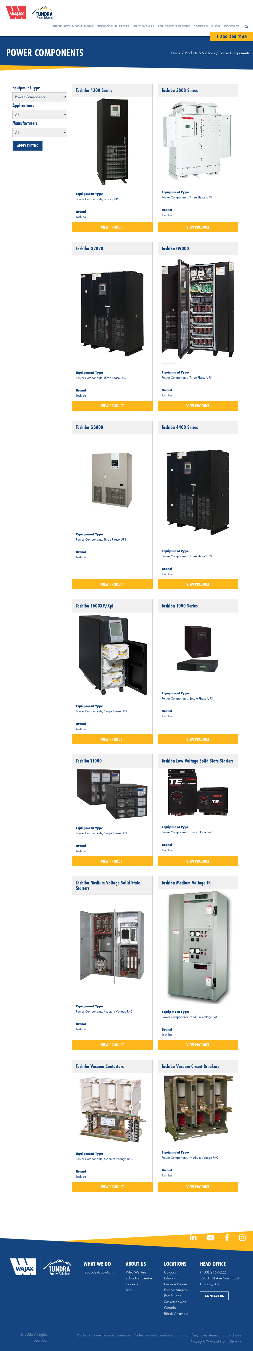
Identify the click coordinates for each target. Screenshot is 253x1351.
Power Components (89, 199)
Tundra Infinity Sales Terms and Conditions (209, 1335)
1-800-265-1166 (231, 36)
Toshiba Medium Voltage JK (186, 882)
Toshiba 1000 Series (180, 605)
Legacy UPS (111, 199)
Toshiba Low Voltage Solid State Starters (197, 760)
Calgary (170, 1272)
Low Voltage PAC (201, 832)
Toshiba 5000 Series (180, 90)
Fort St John (172, 1295)
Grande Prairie (175, 1284)
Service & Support (113, 26)
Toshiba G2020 (89, 248)
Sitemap (235, 1341)
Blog (215, 26)
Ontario (170, 1307)
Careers (200, 26)
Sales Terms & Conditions (154, 1335)
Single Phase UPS (115, 711)
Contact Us (214, 1296)
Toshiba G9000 (175, 248)
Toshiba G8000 (89, 427)
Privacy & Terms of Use (208, 1341)
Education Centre (174, 26)
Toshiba (81, 217)
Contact (231, 26)
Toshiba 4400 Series (180, 427)
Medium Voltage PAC (118, 1011)
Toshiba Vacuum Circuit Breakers (190, 1066)
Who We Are (143, 26)
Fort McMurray (175, 1289)
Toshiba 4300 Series (94, 90)
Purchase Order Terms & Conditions (104, 1335)
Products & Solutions (73, 26)
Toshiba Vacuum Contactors (100, 1066)
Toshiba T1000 (89, 760)
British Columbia (176, 1313)
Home (176, 53)
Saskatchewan (175, 1301)
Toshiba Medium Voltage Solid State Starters (108, 885)
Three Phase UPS (201, 197)
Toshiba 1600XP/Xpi (94, 605)
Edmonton (171, 1278)
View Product (112, 227)
